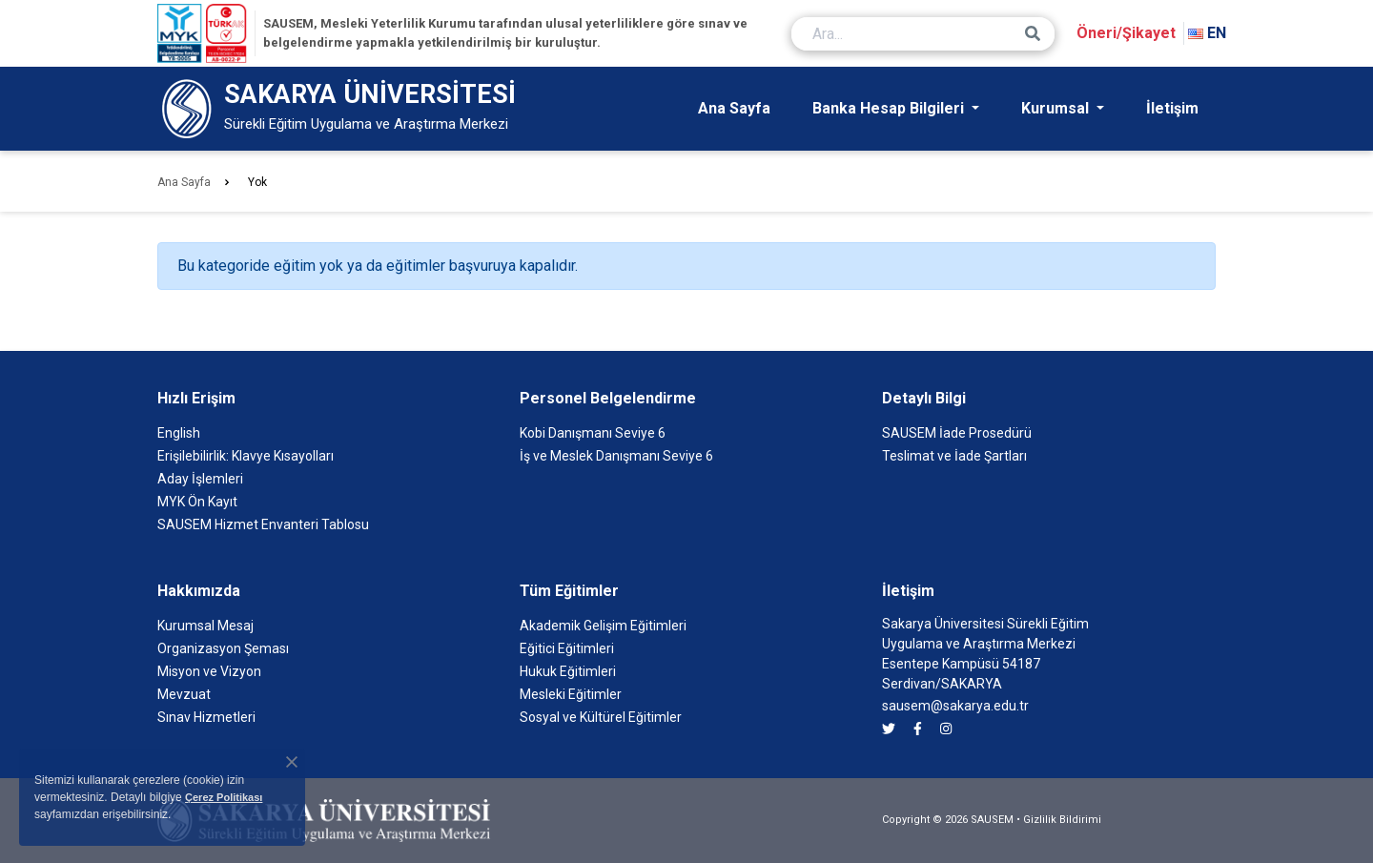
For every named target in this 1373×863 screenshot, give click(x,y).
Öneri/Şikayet (1126, 33)
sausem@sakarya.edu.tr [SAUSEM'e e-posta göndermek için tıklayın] (955, 705)
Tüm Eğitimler (569, 591)
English (178, 433)
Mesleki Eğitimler (571, 694)
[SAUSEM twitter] (888, 729)
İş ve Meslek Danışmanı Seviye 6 (616, 455)
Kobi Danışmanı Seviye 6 (593, 433)
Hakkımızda (198, 591)
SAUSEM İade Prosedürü (957, 433)
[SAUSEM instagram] (946, 729)
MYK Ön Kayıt (197, 501)
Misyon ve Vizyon (209, 671)
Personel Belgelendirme (608, 398)
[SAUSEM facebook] (917, 729)
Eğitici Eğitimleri (567, 648)
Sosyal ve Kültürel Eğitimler (601, 717)
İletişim (1172, 108)
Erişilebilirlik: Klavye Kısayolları (245, 455)
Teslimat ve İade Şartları (954, 455)
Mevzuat (184, 694)
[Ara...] (923, 34)
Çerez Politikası (223, 797)
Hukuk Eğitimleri (568, 671)
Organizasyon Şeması (223, 648)
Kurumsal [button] (1057, 108)
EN (1207, 33)
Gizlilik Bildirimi (1062, 819)
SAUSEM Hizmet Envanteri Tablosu (263, 524)
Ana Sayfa (734, 108)
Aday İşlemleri (200, 478)
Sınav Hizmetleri (206, 717)
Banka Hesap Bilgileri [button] (890, 108)
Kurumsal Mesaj (205, 625)
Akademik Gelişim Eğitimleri (603, 625)
